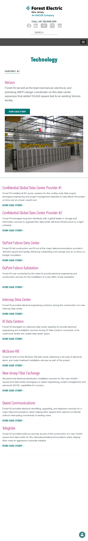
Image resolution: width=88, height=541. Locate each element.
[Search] (31, 29)
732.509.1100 (49, 21)
